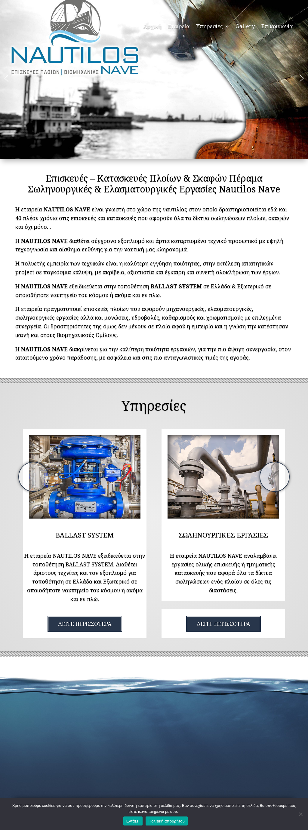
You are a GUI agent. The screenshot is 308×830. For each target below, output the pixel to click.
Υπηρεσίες (209, 26)
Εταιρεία (178, 26)
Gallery (245, 26)
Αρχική (152, 26)
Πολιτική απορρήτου (167, 821)
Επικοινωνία (277, 26)
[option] (84, 477)
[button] (6, 78)
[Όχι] (300, 814)
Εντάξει (133, 821)
